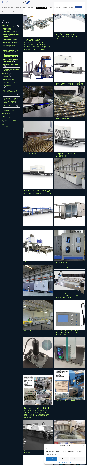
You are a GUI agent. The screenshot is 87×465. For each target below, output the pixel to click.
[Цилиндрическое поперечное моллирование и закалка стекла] (38, 136)
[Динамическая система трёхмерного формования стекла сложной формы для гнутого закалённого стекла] (38, 173)
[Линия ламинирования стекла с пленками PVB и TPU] (38, 211)
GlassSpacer (6, 113)
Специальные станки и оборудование (11, 60)
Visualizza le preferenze (77, 459)
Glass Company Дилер (9, 26)
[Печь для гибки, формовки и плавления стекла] (69, 173)
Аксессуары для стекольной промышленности (9, 30)
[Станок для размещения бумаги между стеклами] (38, 67)
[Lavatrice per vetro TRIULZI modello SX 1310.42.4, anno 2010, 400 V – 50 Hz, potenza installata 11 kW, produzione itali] (38, 390)
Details (38, 372)
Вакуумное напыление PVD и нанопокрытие (11, 91)
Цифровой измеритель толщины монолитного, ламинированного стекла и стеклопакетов (69, 331)
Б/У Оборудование (8, 117)
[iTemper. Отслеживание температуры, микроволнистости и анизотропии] (69, 136)
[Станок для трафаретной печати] (38, 315)
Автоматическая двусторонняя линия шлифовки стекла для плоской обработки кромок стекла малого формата (37, 44)
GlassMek (6, 74)
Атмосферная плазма (10, 85)
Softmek (6, 76)
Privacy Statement (68, 462)
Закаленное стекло (10, 39)
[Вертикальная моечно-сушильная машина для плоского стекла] (69, 245)
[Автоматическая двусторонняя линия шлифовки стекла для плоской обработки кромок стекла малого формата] (38, 22)
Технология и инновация (10, 120)
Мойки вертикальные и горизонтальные (11, 50)
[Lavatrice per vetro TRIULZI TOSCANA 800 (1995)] (69, 385)
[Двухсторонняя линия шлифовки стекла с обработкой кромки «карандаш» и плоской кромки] (69, 17)
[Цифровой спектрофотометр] (69, 352)
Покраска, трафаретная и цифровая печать (11, 55)
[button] (84, 445)
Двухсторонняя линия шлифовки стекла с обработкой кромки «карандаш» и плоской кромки (66, 34)
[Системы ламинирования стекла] (69, 211)
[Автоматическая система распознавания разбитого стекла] (38, 435)
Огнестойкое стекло (10, 106)
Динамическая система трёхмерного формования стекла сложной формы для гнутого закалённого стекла (37, 189)
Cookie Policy (61, 462)
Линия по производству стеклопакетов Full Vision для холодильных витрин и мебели (11, 100)
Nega (63, 459)
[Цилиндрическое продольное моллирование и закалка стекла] (69, 101)
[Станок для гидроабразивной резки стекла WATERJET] (69, 280)
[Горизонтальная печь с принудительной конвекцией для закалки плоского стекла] (69, 67)
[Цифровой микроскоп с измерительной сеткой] (38, 352)
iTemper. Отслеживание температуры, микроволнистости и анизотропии (67, 152)
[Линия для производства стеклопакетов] (38, 280)
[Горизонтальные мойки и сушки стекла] (38, 245)
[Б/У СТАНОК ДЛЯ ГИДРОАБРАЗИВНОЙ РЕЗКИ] (69, 435)
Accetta (52, 459)
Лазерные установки (10, 42)
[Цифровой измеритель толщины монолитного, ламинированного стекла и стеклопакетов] (69, 315)
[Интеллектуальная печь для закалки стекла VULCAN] (38, 101)
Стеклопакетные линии (11, 64)
